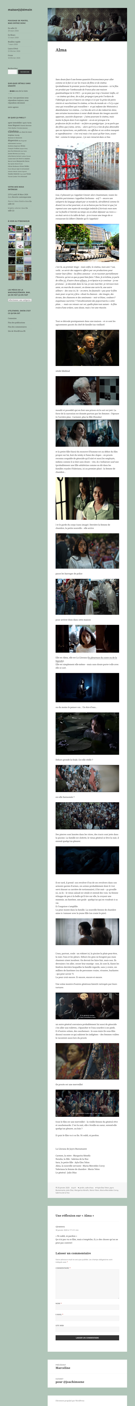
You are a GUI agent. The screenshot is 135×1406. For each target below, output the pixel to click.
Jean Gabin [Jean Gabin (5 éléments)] (24, 151)
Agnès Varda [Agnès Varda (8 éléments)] (26, 123)
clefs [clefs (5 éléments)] (20, 132)
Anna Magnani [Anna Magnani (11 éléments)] (14, 125)
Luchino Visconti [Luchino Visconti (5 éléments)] (26, 156)
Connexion (12, 318)
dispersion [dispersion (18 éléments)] (13, 140)
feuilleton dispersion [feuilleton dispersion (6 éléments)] (14, 146)
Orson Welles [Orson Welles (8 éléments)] (24, 166)
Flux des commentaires (17, 327)
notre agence (13, 107)
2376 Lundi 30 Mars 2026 (18, 194)
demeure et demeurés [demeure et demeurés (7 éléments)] (15, 138)
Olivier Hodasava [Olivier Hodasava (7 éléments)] (13, 166)
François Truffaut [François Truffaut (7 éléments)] (13, 148)
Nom (59, 1303)
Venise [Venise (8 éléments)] (28, 174)
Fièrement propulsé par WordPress (70, 1401)
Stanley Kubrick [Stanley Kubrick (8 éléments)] (13, 174)
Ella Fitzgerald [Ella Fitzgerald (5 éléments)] (22, 140)
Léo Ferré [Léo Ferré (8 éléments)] (19, 159)
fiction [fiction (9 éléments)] (23, 146)
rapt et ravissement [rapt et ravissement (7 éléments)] (23, 169)
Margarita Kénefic (81, 1190)
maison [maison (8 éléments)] (27, 159)
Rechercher (13, 68)
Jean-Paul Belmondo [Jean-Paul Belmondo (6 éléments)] (14, 151)
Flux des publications (16, 322)
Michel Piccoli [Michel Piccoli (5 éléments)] (19, 164)
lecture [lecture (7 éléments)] (19, 156)
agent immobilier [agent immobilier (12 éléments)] (15, 123)
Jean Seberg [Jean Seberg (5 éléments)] (21, 153)
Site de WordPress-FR (16, 331)
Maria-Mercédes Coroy (109, 1190)
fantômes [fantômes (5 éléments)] (18, 143)
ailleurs (83, 280)
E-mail (59, 1314)
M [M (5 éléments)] (23, 158)
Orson (10, 55)
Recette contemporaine (21, 197)
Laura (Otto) (13, 48)
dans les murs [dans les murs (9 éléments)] (27, 132)
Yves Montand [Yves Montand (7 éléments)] (22, 176)
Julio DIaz (70, 1190)
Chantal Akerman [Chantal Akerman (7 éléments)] (25, 125)
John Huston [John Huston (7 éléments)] (12, 156)
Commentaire (63, 1268)
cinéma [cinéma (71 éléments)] (13, 131)
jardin (82, 1187)
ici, (64, 280)
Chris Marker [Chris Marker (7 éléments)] (12, 128)
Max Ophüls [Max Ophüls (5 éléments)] (11, 164)
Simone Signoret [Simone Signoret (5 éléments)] (22, 171)
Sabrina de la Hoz (63, 1193)
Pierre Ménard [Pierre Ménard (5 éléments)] (12, 169)
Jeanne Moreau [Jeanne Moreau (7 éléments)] (13, 154)
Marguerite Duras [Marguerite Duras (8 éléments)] (23, 161)
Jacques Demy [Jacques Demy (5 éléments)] (24, 148)
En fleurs (11, 35)
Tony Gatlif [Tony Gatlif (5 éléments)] (23, 174)
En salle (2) (12, 28)
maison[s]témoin (20, 10)
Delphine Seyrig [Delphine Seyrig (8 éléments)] (13, 135)
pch (74, 1187)
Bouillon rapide (14, 42)
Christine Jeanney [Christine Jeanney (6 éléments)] (22, 128)
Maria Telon (94, 1190)
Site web (60, 1325)
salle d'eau (89, 1187)
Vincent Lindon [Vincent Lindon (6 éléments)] (12, 176)
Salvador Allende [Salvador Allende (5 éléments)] (12, 171)
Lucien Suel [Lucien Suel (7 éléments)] (11, 159)
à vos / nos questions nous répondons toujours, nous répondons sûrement (18, 100)
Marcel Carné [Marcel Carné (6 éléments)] (12, 161)
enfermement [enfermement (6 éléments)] (12, 143)
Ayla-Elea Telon (103, 1187)
